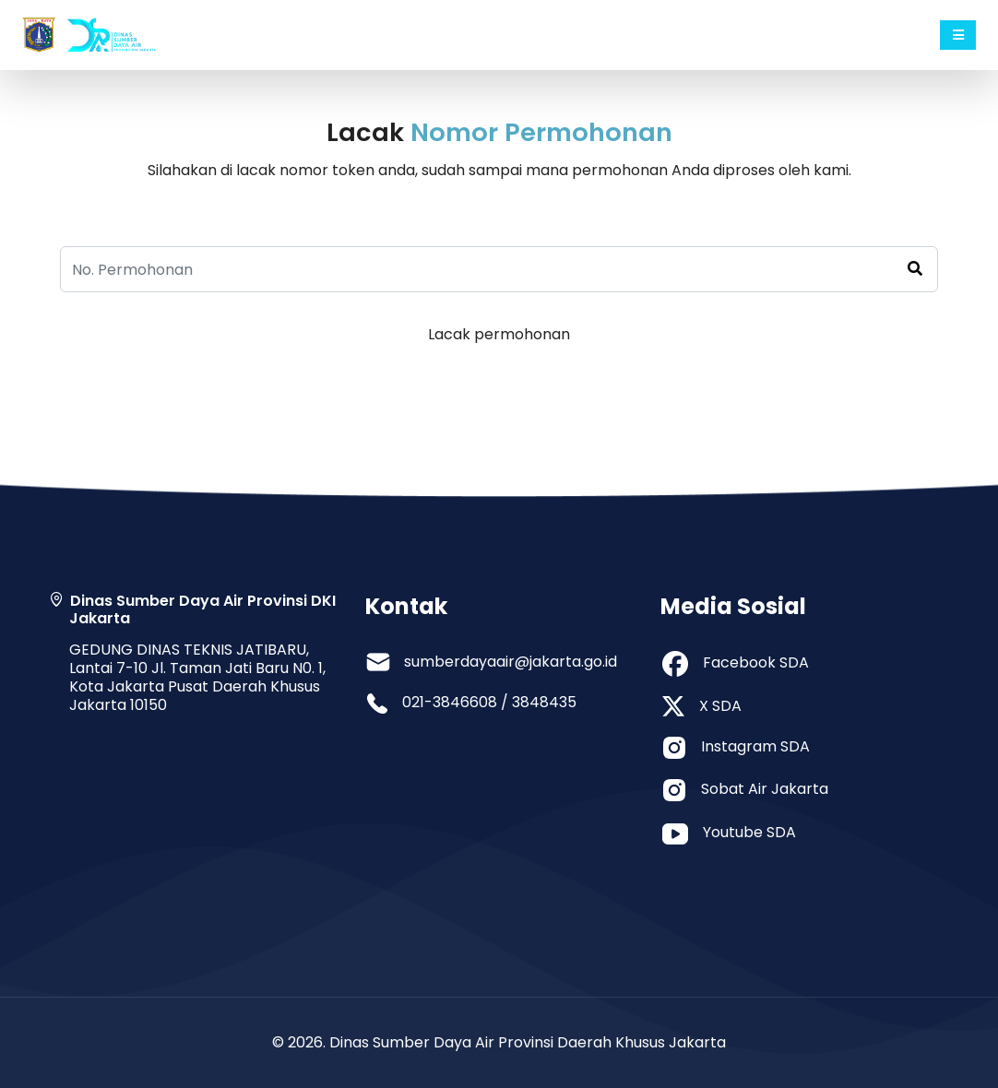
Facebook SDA (756, 662)
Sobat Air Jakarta (764, 788)
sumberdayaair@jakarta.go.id (510, 661)
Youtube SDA (749, 832)
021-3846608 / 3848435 (489, 702)
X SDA (720, 705)
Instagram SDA (755, 746)
